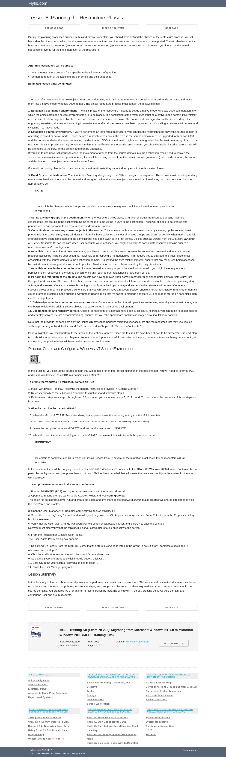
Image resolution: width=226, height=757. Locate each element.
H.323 (149, 730)
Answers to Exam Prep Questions (47, 693)
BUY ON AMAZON (173, 643)
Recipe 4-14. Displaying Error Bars (48, 726)
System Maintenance (158, 717)
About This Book (38, 684)
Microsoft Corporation (137, 641)
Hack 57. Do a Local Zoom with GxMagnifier (112, 743)
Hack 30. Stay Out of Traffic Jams (106, 722)
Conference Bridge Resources (163, 691)
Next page (171, 28)
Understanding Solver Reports (46, 739)
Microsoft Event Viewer (159, 695)
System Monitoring (157, 722)
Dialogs (91, 695)
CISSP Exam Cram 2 (39, 675)
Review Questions (156, 699)
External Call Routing (158, 682)
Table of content (113, 28)
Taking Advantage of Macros (44, 717)
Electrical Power (37, 689)
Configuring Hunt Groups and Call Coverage (172, 687)
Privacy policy (189, 750)
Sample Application (98, 704)
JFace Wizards (95, 699)
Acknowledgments (39, 680)
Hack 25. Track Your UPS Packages (107, 717)
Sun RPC (151, 734)
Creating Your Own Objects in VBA (48, 722)
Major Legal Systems (40, 697)
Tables (91, 691)
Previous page (54, 28)
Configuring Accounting (160, 726)
